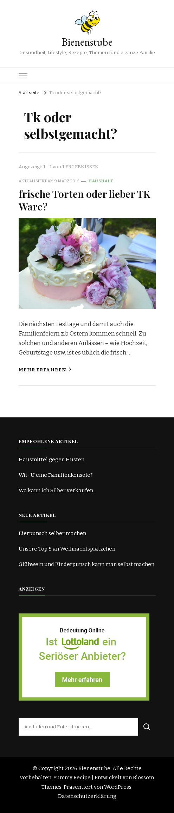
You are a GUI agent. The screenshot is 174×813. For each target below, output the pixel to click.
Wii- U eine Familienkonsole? (56, 475)
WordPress (117, 787)
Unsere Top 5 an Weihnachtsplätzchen (67, 549)
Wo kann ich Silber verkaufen (56, 490)
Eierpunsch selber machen (52, 533)
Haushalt (101, 180)
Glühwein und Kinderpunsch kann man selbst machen (86, 564)
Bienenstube (87, 42)
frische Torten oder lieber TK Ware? (84, 200)
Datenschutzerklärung (87, 796)
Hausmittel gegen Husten (51, 459)
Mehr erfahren (45, 370)
